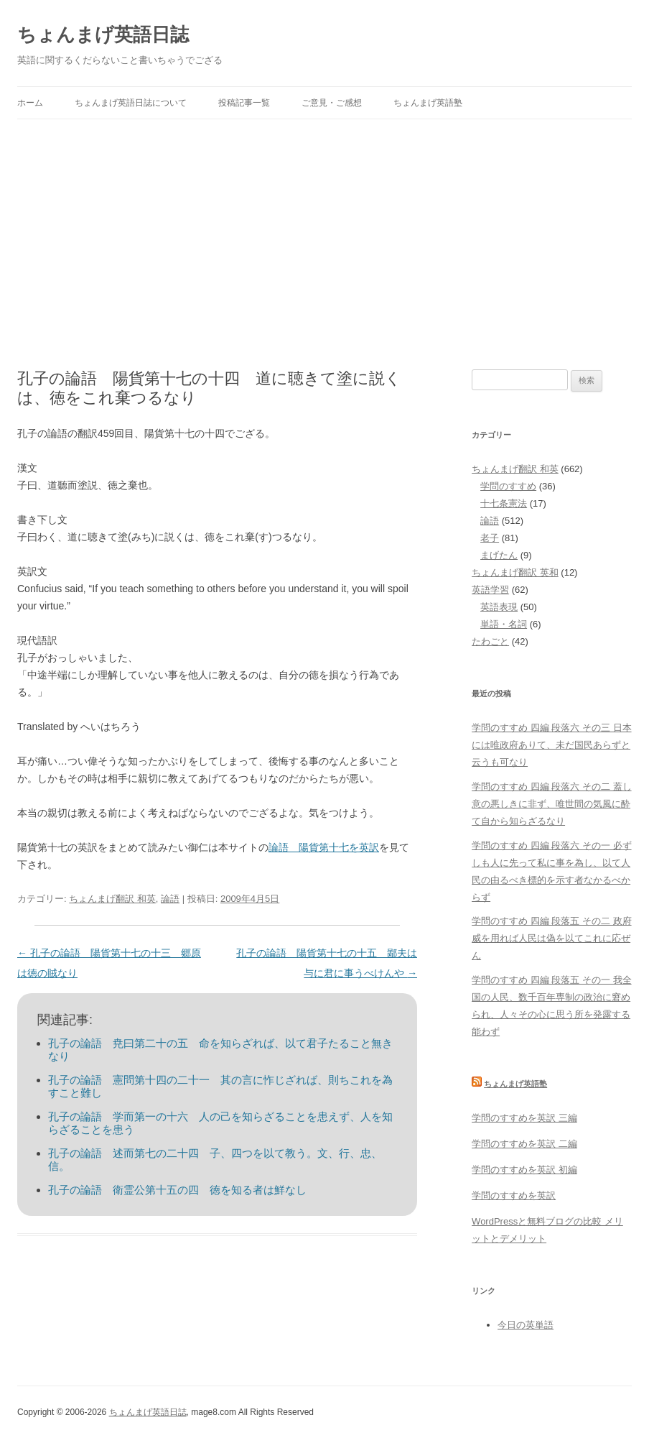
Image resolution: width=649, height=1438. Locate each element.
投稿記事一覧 (244, 103)
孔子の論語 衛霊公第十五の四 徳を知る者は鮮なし (177, 1190)
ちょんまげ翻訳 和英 (112, 898)
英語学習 (490, 589)
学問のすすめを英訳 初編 (524, 1169)
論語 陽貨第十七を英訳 (324, 847)
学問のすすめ (508, 486)
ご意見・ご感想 (332, 103)
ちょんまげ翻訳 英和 (515, 572)
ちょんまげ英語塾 (427, 103)
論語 (170, 898)
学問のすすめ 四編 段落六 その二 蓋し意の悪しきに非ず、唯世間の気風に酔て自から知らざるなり (551, 803)
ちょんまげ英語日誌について (131, 103)
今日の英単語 (526, 1324)
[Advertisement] (324, 227)
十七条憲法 (503, 503)
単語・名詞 (503, 624)
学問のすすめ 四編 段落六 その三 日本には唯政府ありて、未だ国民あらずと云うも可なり (551, 745)
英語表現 (499, 607)
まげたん (499, 555)
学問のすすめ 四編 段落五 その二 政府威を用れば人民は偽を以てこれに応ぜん (551, 938)
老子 (489, 538)
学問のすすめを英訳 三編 (524, 1117)
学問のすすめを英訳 (514, 1195)
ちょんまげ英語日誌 (103, 34)
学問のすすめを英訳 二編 (524, 1143)
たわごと (490, 641)
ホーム (30, 103)
